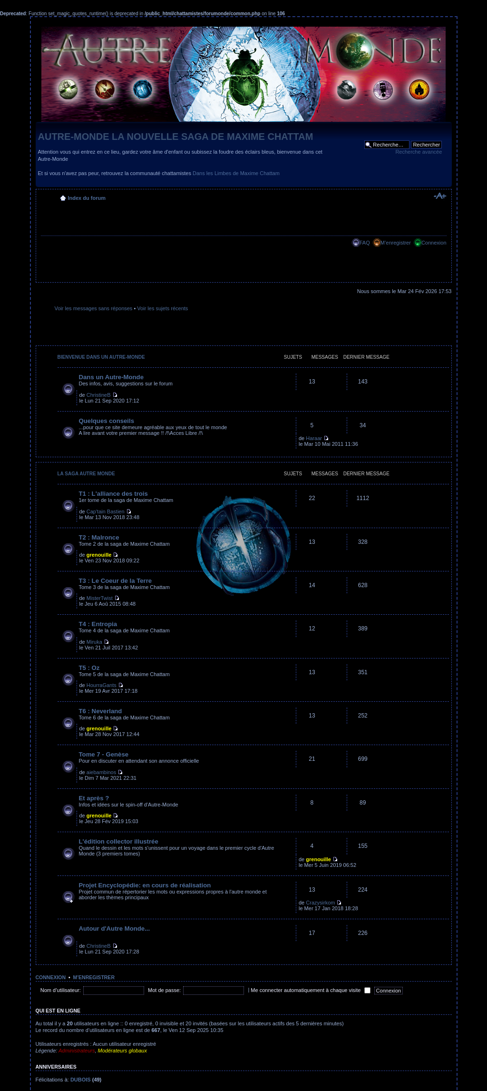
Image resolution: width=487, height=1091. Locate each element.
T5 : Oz (89, 667)
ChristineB (99, 395)
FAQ (365, 243)
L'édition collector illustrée (118, 841)
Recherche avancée (418, 152)
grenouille (99, 555)
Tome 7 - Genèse (104, 754)
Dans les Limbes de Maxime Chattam (236, 173)
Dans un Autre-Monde (111, 377)
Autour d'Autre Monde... (114, 928)
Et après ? (94, 798)
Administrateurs (76, 1050)
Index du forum (87, 198)
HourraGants (102, 685)
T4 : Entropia (98, 624)
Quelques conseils (107, 420)
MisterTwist (100, 598)
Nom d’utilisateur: (60, 990)
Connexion (434, 243)
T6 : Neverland (100, 711)
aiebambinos (101, 772)
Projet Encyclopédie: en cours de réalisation (145, 885)
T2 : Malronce (99, 537)
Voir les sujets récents (162, 308)
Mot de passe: (164, 990)
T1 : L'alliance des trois (113, 493)
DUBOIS (80, 1079)
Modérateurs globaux (122, 1050)
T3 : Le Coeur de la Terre (115, 580)
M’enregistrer (395, 243)
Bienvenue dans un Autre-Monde (101, 357)
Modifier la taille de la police (440, 196)
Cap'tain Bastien (106, 511)
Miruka (94, 642)
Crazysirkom (320, 902)
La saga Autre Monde (86, 473)
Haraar (314, 438)
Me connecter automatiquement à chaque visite (310, 990)
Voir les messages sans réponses (94, 308)
